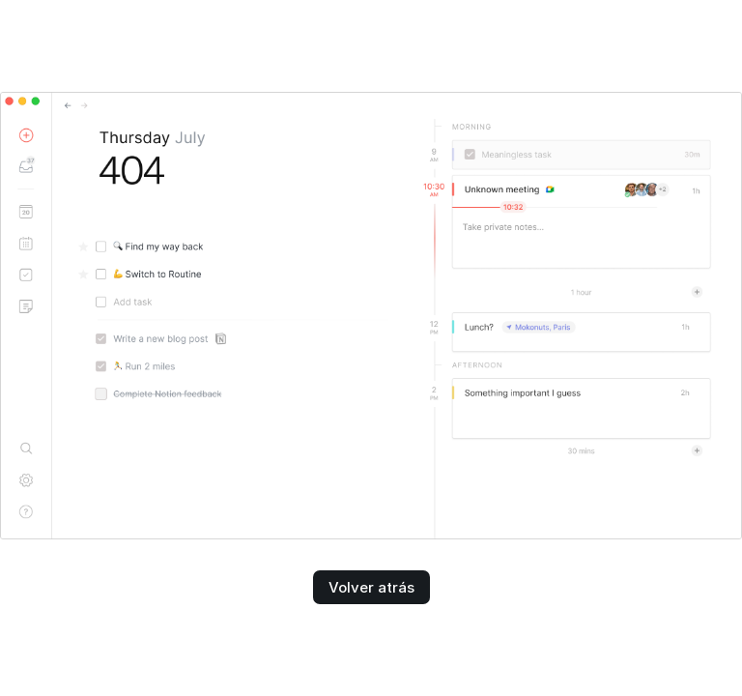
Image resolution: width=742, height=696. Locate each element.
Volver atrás (371, 587)
